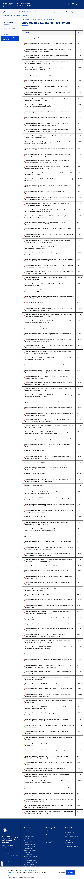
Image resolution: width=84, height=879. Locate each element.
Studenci (47, 833)
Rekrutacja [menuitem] (30, 12)
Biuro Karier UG (69, 842)
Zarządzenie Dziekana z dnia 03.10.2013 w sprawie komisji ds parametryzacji (46, 750)
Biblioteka (27, 838)
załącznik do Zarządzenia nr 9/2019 (35, 473)
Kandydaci (48, 831)
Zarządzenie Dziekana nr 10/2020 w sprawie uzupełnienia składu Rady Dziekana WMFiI (49, 364)
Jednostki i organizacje (30, 862)
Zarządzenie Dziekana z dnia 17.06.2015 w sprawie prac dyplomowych (44, 684)
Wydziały (26, 831)
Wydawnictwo (28, 848)
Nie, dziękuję (61, 872)
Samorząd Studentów (30, 850)
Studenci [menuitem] (37, 12)
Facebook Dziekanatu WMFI (10, 864)
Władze (39, 19)
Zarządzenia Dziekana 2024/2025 (9, 33)
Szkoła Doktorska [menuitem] (7, 15)
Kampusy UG (68, 840)
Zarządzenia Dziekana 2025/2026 (9, 29)
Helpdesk (67, 834)
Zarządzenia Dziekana (49, 19)
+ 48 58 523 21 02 (13, 856)
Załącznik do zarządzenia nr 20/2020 (35, 302)
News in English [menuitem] (70, 12)
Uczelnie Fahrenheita (30, 866)
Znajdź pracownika (29, 864)
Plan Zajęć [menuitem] (22, 12)
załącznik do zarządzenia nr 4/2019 (35, 516)
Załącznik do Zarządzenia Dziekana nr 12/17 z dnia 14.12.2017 (41, 566)
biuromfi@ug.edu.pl (7, 853)
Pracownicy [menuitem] (51, 12)
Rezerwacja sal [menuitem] (13, 12)
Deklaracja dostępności (71, 846)
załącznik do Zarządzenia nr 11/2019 (35, 450)
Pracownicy (48, 839)
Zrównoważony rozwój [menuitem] (20, 15)
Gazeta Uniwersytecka (71, 836)
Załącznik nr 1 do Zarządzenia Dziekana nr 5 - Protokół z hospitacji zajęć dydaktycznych (49, 624)
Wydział (34, 19)
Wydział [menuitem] (4, 12)
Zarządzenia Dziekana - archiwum (10, 38)
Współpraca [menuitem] (60, 12)
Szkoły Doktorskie (29, 833)
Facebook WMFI (6, 862)
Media (46, 844)
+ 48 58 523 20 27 (9, 850)
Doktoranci (48, 835)
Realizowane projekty (30, 860)
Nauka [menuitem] (44, 12)
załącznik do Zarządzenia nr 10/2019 (35, 462)
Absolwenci (48, 837)
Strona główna (26, 19)
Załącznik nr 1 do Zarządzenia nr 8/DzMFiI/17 (37, 595)
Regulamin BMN (29, 653)
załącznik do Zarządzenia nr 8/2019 (35, 485)
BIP (66, 838)
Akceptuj (70, 872)
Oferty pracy (68, 844)
